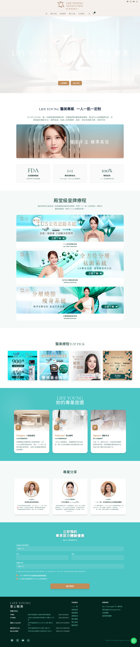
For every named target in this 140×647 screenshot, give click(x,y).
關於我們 (54, 14)
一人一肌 (75, 606)
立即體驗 (63, 83)
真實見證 (75, 616)
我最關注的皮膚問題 (23, 545)
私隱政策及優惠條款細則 (38, 575)
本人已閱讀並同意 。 (33, 575)
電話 (73, 554)
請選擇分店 (20, 563)
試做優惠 (105, 613)
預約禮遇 (75, 619)
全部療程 (81, 14)
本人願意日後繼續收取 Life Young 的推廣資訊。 (33, 579)
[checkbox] (17, 575)
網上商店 (76, 83)
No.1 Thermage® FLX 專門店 (112, 606)
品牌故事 (75, 609)
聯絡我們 (75, 625)
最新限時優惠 (107, 616)
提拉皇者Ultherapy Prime (111, 609)
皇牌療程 (63, 14)
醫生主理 (72, 14)
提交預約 (70, 586)
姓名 (18, 554)
